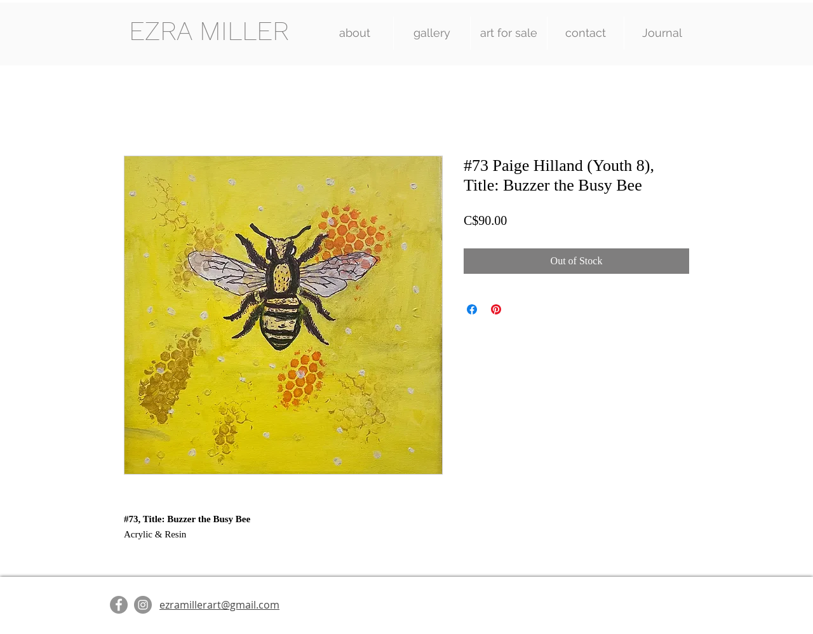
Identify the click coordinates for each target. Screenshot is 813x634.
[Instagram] (143, 605)
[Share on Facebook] (472, 309)
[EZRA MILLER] (208, 31)
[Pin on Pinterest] (496, 309)
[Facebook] (119, 605)
